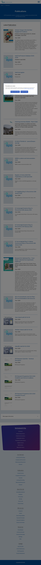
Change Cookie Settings (15, 91)
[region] (20, 89)
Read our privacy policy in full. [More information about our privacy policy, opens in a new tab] (29, 88)
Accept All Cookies (24, 91)
